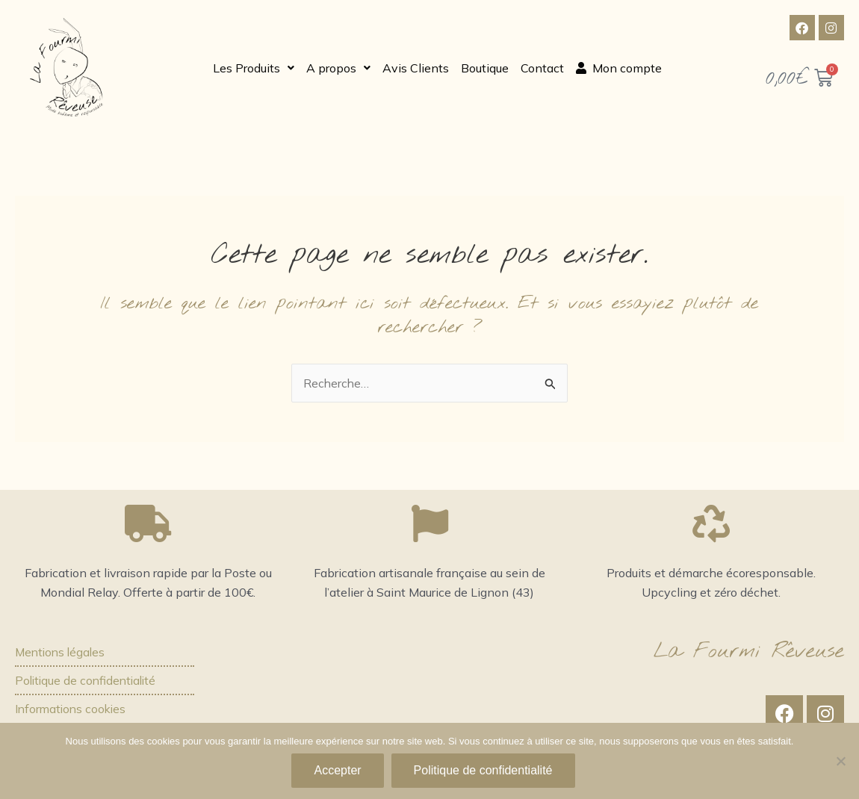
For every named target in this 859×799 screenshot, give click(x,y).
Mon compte (619, 67)
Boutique (485, 67)
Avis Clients (415, 67)
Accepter (337, 770)
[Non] (840, 760)
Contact (542, 67)
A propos (338, 67)
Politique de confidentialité (88, 680)
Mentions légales (62, 651)
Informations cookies (72, 709)
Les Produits (253, 67)
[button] (253, 67)
